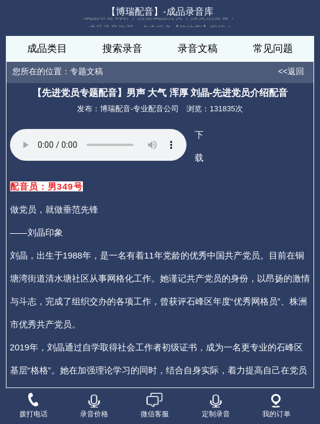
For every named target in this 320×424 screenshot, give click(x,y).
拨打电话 (33, 406)
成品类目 (47, 48)
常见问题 (273, 48)
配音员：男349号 (46, 186)
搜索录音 (122, 48)
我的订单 (276, 406)
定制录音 (216, 406)
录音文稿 (198, 48)
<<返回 (291, 71)
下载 (199, 146)
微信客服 (155, 406)
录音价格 (94, 406)
